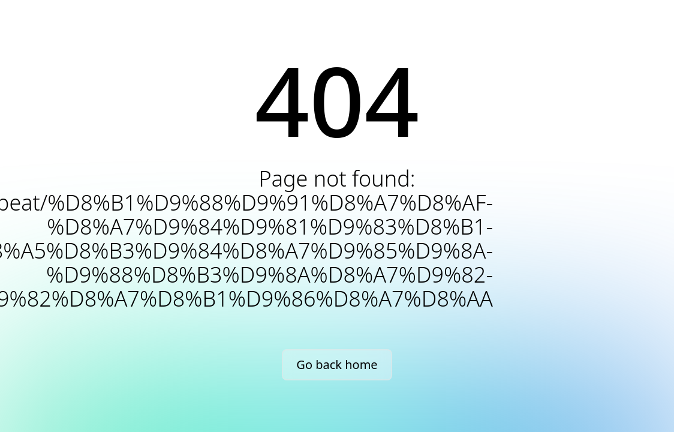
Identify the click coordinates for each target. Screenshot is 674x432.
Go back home (336, 364)
